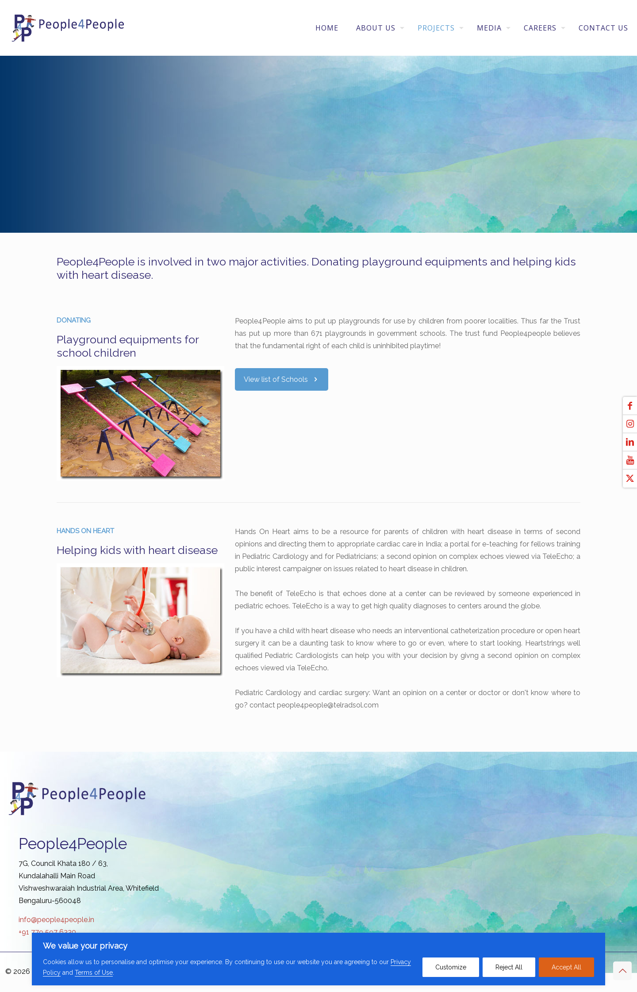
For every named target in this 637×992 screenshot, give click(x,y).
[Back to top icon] (622, 970)
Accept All (566, 967)
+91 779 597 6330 (47, 932)
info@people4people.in (56, 919)
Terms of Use (94, 972)
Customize (450, 967)
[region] (318, 959)
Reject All (508, 967)
